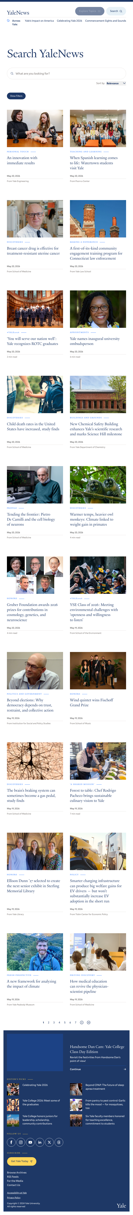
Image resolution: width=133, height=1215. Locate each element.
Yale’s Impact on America (39, 20)
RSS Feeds (13, 1176)
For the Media (15, 1181)
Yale (121, 1206)
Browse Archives (16, 1172)
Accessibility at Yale (17, 1192)
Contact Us (13, 1185)
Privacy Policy (13, 1197)
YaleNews (18, 13)
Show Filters (16, 95)
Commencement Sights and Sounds (105, 20)
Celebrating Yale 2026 (69, 20)
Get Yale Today (21, 1161)
